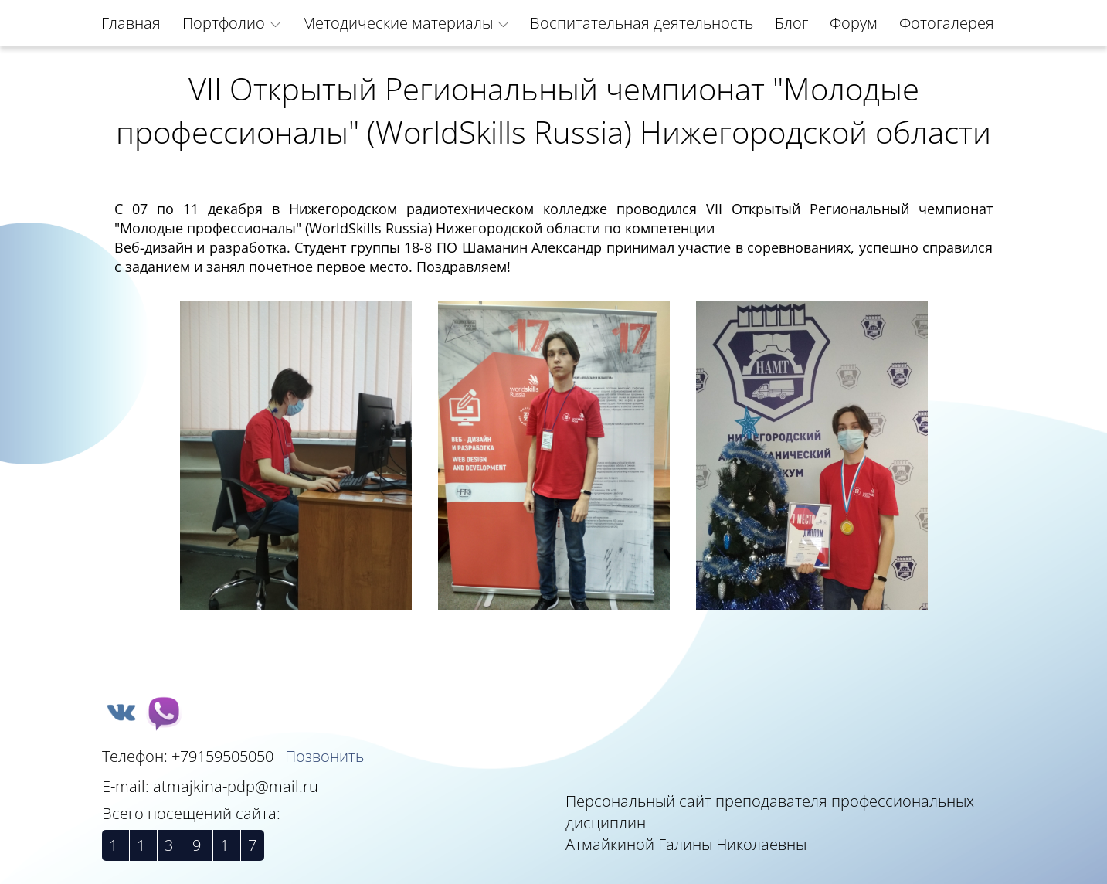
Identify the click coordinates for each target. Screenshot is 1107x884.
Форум (854, 22)
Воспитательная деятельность (641, 22)
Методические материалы (397, 22)
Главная (131, 22)
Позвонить (324, 756)
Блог (791, 22)
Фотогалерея (946, 22)
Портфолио (223, 22)
